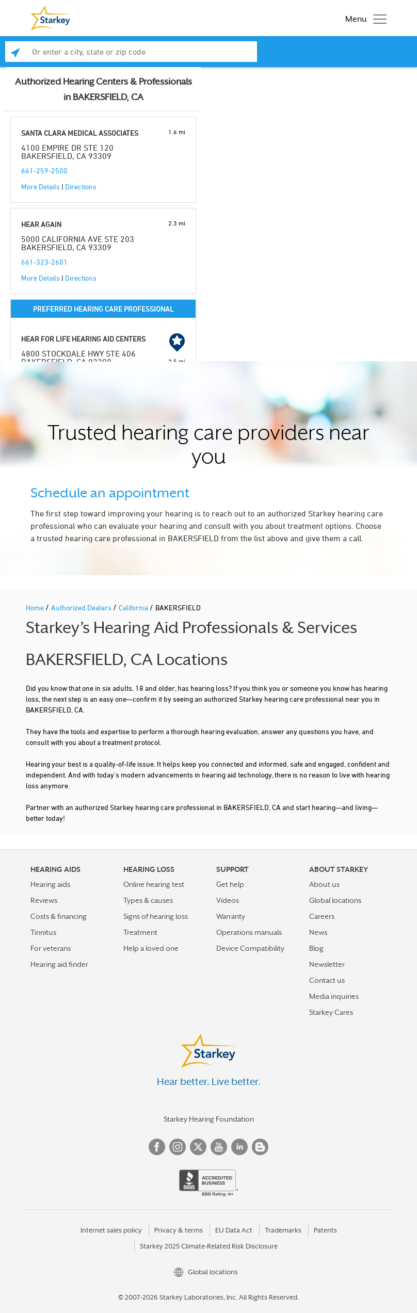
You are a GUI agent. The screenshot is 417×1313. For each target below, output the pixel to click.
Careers (321, 916)
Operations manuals (249, 932)
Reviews (43, 900)
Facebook (157, 1147)
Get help (230, 884)
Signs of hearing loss (155, 916)
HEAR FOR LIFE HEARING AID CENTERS (83, 338)
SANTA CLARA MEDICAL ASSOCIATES (79, 132)
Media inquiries (334, 996)
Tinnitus (43, 932)
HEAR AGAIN (41, 224)
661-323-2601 (44, 261)
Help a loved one (151, 948)
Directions (81, 186)
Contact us (327, 980)
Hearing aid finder (59, 964)
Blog (316, 948)
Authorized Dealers (82, 607)
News (318, 932)
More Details (40, 186)
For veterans (50, 948)
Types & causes (148, 900)
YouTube (219, 1147)
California (134, 607)
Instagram (177, 1147)
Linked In (239, 1147)
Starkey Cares (331, 1012)
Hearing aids (50, 884)
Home (35, 607)
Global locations (335, 900)
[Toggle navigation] (363, 18)
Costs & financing (58, 916)
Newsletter (327, 964)
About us (324, 884)
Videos (227, 900)
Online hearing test (153, 884)
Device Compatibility (250, 948)
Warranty (230, 916)
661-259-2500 (44, 170)
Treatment (140, 932)
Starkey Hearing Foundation (209, 1119)
